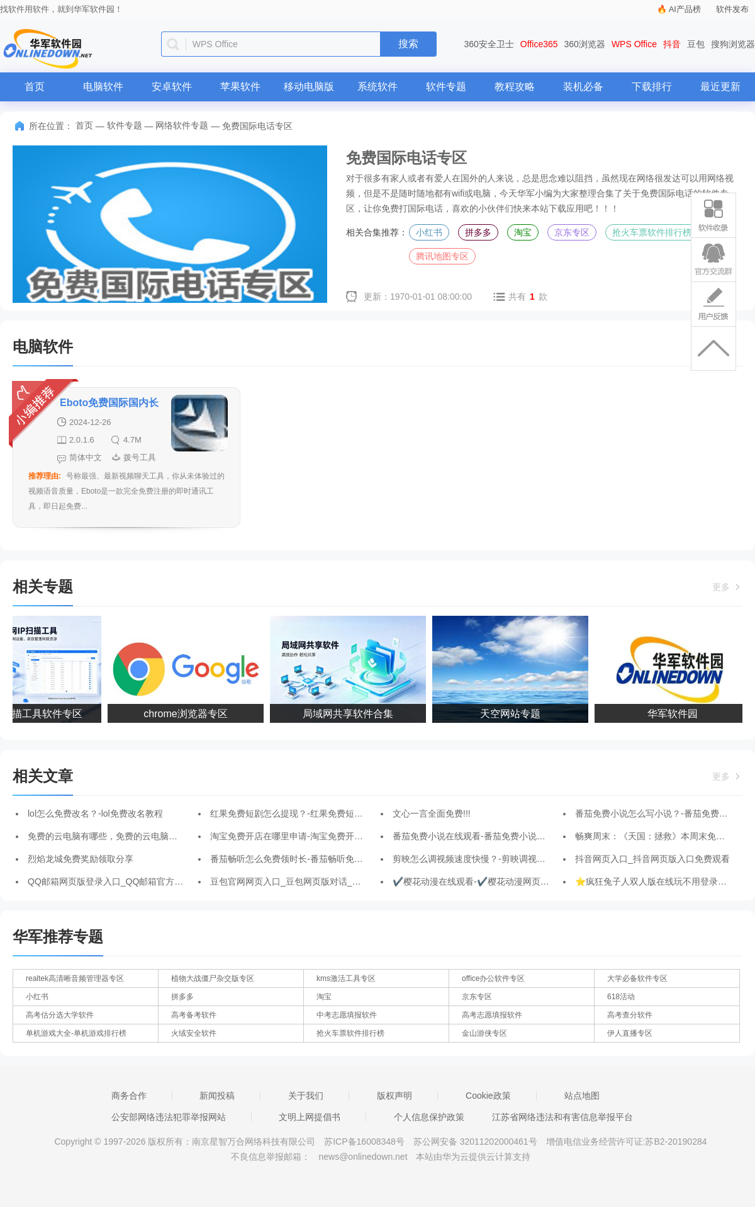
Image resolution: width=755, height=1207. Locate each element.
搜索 (408, 43)
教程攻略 (515, 86)
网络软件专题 (181, 125)
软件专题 (446, 86)
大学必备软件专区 (637, 978)
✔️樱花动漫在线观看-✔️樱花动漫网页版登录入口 (488, 881)
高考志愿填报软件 (492, 1015)
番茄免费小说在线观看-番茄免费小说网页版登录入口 (495, 836)
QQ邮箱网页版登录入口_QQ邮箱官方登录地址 (119, 881)
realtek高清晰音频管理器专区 (75, 978)
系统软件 (377, 86)
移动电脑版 (309, 86)
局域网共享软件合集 (350, 713)
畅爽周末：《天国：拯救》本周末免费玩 (654, 836)
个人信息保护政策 (429, 1117)
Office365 (539, 44)
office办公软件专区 (493, 978)
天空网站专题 (513, 713)
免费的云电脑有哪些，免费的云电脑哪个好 (111, 836)
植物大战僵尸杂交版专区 (212, 978)
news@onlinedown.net (362, 1157)
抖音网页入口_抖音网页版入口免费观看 (652, 859)
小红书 (429, 232)
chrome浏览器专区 (188, 713)
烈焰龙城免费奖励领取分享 (80, 859)
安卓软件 (172, 86)
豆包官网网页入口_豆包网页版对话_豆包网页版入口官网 (321, 881)
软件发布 (732, 9)
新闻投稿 (217, 1095)
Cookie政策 (488, 1095)
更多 (727, 587)
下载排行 (652, 86)
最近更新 (720, 86)
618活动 (621, 996)
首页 (35, 86)
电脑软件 (103, 86)
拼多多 (478, 232)
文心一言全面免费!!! (432, 813)
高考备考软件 (193, 1015)
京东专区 (572, 232)
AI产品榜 (685, 9)
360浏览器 (584, 44)
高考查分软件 (629, 1015)
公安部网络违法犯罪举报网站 (168, 1117)
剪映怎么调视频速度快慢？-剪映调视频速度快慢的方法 (500, 859)
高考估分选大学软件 (60, 1015)
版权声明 (394, 1095)
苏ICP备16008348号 (364, 1141)
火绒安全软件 (193, 1033)
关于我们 (305, 1095)
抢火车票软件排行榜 (651, 232)
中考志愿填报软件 (346, 1015)
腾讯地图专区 (442, 256)
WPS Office (634, 44)
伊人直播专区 (629, 1033)
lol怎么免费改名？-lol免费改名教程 (95, 813)
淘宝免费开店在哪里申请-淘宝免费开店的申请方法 (308, 836)
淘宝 (523, 232)
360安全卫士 (489, 44)
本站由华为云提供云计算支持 (473, 1157)
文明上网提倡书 (309, 1117)
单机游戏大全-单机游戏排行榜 (76, 1033)
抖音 (672, 44)
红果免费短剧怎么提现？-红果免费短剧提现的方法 (308, 813)
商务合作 (129, 1095)
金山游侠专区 (484, 1033)
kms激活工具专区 (346, 978)
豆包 (696, 44)
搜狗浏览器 (733, 44)
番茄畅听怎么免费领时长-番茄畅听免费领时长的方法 (313, 859)
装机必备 (583, 86)
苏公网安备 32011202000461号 (476, 1141)
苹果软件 (240, 86)
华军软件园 (675, 713)
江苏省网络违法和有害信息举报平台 (562, 1117)
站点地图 (582, 1095)
